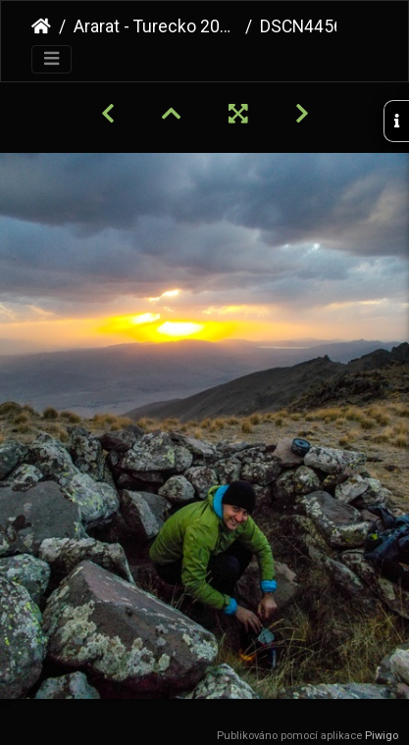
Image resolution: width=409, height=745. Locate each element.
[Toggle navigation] (51, 59)
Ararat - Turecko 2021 (155, 26)
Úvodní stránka (41, 26)
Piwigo (381, 735)
